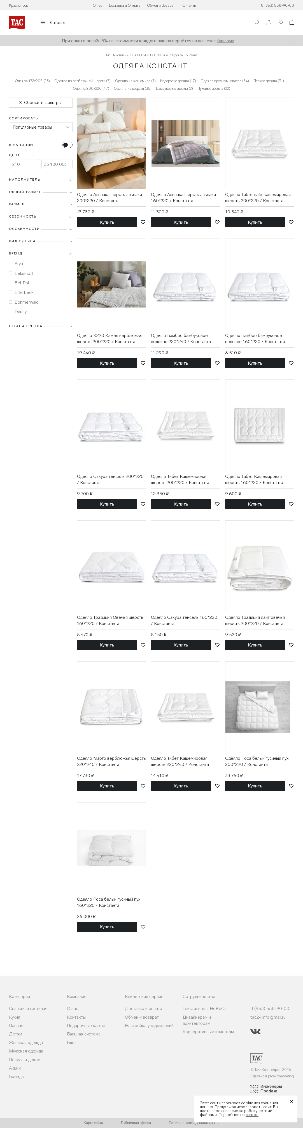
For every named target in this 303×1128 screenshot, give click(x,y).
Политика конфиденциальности (194, 1123)
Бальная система (84, 1034)
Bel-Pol (19, 282)
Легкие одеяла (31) (268, 81)
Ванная (16, 1025)
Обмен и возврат (142, 1017)
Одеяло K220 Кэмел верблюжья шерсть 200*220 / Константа (109, 338)
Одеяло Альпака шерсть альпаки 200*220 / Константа (109, 197)
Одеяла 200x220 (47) (91, 88)
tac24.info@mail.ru (268, 1017)
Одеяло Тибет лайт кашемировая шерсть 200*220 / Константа (258, 197)
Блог (71, 1042)
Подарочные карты (86, 1025)
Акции (15, 1068)
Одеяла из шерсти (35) (133, 88)
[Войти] (268, 23)
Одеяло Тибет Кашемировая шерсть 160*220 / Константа (254, 479)
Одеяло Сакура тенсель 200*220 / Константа (110, 479)
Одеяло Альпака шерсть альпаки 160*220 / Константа (183, 197)
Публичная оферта (136, 1123)
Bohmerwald (24, 302)
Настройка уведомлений (149, 1025)
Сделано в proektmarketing (272, 1076)
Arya (16, 263)
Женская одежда (26, 1042)
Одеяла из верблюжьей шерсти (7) (82, 81)
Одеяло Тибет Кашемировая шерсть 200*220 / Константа (180, 479)
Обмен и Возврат (161, 5)
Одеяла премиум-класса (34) (225, 81)
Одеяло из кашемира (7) (135, 81)
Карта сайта (93, 1123)
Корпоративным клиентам (208, 1031)
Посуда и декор (24, 1059)
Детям (15, 1034)
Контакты (189, 5)
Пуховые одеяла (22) (213, 88)
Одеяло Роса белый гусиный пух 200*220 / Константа (256, 761)
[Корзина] (291, 23)
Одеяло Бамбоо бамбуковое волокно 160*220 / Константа (255, 338)
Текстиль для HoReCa (205, 1008)
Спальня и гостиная (28, 1008)
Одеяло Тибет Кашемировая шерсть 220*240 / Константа (180, 761)
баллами (225, 40)
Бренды (16, 1076)
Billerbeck (21, 292)
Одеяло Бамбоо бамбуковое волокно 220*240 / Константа (181, 338)
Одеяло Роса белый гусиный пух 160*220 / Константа (108, 902)
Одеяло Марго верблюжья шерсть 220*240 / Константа (111, 761)
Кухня (14, 1017)
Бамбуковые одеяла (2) (174, 88)
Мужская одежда (26, 1051)
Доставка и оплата (143, 1008)
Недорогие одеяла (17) (178, 81)
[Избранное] (280, 23)
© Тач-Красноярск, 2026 (270, 1070)
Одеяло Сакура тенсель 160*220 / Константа (184, 620)
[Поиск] (256, 23)
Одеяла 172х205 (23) (32, 81)
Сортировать (23, 118)
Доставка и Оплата (124, 5)
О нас (97, 5)
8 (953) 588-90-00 (277, 5)
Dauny (18, 311)
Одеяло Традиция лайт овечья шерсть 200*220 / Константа (255, 620)
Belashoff (21, 273)
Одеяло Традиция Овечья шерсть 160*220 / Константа (110, 620)
